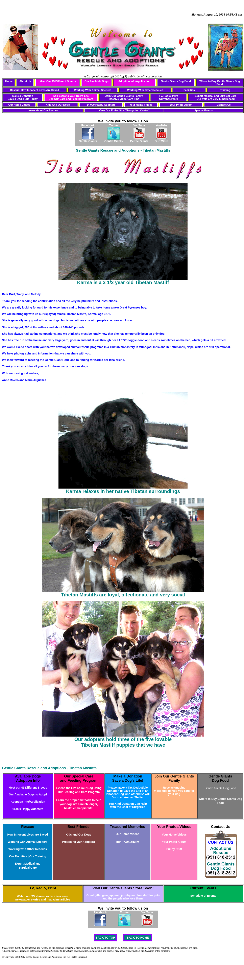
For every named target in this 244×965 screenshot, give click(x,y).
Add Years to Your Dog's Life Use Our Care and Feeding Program (71, 97)
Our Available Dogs (96, 81)
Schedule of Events (203, 895)
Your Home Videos (140, 104)
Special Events (203, 110)
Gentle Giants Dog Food (176, 81)
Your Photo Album (181, 104)
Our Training (37, 856)
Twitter (113, 125)
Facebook (87, 125)
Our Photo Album (127, 842)
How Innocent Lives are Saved (27, 834)
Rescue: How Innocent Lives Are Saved (34, 90)
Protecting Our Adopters (78, 841)
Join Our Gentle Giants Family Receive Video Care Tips (124, 97)
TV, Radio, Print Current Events (168, 97)
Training (225, 90)
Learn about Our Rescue (43, 110)
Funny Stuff (174, 849)
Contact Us (224, 104)
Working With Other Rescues (145, 90)
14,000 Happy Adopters (101, 104)
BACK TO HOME (138, 937)
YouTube (139, 125)
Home (9, 81)
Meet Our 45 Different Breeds (58, 81)
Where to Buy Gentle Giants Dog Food (219, 83)
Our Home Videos (19, 104)
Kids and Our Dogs (78, 834)
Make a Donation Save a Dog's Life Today (23, 97)
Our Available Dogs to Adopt (28, 794)
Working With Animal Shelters (92, 90)
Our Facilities (18, 856)
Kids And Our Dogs (58, 104)
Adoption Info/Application (134, 81)
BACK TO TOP (105, 937)
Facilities (189, 90)
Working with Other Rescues (27, 849)
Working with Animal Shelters (28, 841)
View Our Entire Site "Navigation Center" (124, 110)
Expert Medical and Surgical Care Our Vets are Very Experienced (215, 97)
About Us (25, 81)
